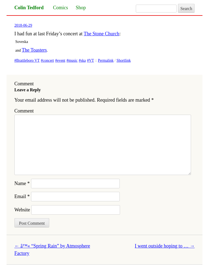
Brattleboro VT (28, 60)
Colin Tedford (29, 7)
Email (22, 196)
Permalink (106, 60)
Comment (24, 111)
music (73, 60)
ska (83, 60)
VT (91, 60)
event (61, 60)
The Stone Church (101, 33)
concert (48, 60)
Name (22, 183)
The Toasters (34, 50)
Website (22, 209)
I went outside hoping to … (165, 246)
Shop (81, 7)
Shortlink (123, 60)
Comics (60, 7)
